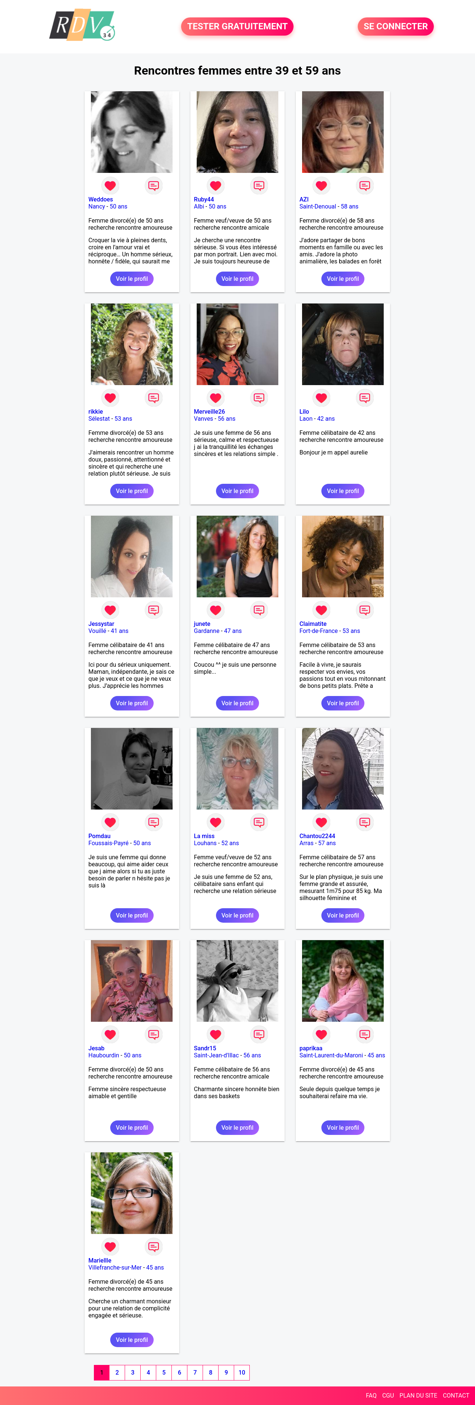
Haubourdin (103, 1055)
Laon (305, 418)
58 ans (349, 206)
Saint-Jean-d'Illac (216, 1055)
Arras (306, 843)
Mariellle (99, 1260)
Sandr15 (205, 1048)
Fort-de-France (318, 630)
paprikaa (310, 1048)
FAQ (371, 1395)
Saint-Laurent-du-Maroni (331, 1055)
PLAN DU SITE (419, 1395)
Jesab (96, 1048)
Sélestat (99, 418)
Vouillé (97, 630)
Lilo (304, 411)
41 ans (120, 630)
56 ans (227, 418)
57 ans (327, 843)
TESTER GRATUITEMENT (237, 27)
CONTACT (456, 1395)
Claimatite (313, 623)
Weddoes (100, 199)
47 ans (233, 630)
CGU (388, 1395)
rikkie (95, 411)
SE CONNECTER (396, 27)
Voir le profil (132, 278)
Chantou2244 (317, 836)
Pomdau (99, 836)
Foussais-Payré (108, 843)
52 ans (230, 843)
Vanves (203, 418)
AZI (304, 199)
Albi (199, 206)
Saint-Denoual (317, 206)
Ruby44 (204, 199)
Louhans (205, 843)
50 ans (119, 206)
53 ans (123, 418)
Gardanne (207, 630)
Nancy (96, 206)
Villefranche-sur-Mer (114, 1267)
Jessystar (101, 623)
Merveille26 (209, 411)
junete (202, 623)
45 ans (376, 1055)
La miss (204, 836)
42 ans (326, 418)
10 (242, 1372)
